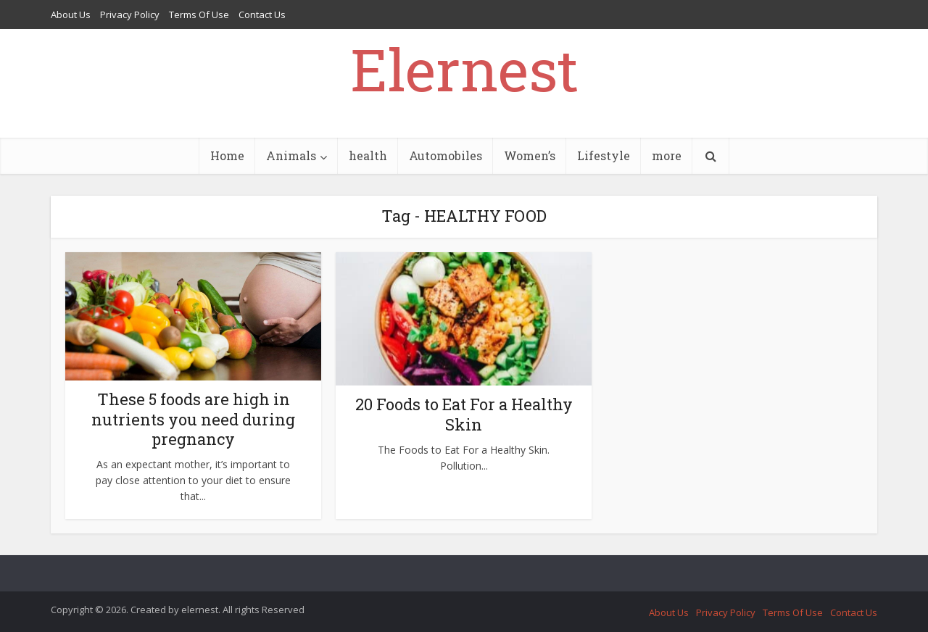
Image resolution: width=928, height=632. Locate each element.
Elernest (464, 69)
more (667, 155)
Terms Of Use (199, 14)
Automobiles (445, 155)
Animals (291, 155)
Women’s (529, 155)
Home (227, 155)
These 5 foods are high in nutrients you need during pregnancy (193, 419)
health (368, 155)
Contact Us (262, 14)
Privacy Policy (130, 14)
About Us (71, 14)
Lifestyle (603, 155)
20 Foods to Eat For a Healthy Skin (464, 414)
